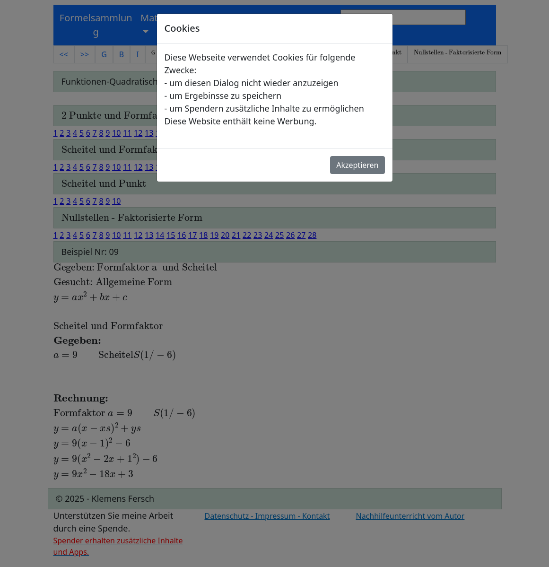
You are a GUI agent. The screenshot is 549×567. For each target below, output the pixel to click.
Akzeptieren (357, 165)
